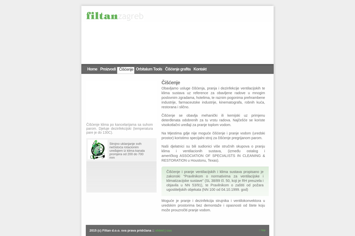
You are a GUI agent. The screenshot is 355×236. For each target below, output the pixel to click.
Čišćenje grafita (178, 69)
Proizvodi (108, 69)
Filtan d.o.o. (115, 16)
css (169, 230)
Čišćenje (126, 69)
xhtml (159, 230)
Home (92, 69)
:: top (262, 230)
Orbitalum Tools (149, 69)
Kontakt (200, 69)
